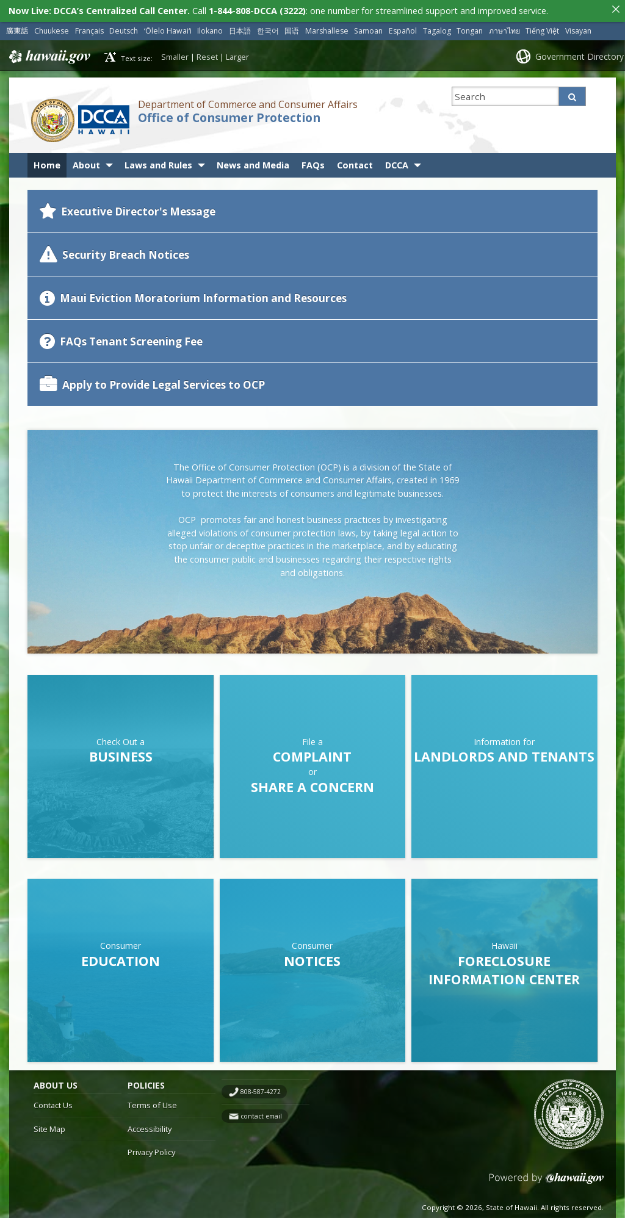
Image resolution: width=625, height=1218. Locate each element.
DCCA (396, 162)
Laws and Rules (158, 162)
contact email (261, 1113)
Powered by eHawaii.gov (547, 1180)
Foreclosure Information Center (504, 967)
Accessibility (150, 1125)
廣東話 (17, 28)
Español (403, 28)
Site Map (49, 1125)
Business (121, 754)
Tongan (470, 28)
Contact (355, 162)
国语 (291, 28)
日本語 (240, 28)
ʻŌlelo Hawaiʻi (168, 28)
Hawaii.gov (48, 54)
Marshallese (327, 28)
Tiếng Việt (542, 28)
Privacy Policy (151, 1149)
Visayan (578, 28)
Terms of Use (152, 1102)
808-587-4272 (260, 1088)
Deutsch (123, 28)
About (86, 162)
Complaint (312, 754)
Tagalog (437, 28)
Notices (312, 958)
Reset (207, 53)
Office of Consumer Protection (229, 115)
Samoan (368, 28)
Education (120, 958)
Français (89, 28)
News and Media (253, 162)
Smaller (175, 53)
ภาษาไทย (504, 28)
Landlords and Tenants (504, 754)
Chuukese (51, 28)
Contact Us (53, 1102)
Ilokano (210, 28)
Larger (237, 53)
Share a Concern (312, 784)
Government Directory (579, 53)
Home (47, 162)
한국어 (268, 28)
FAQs (313, 162)
